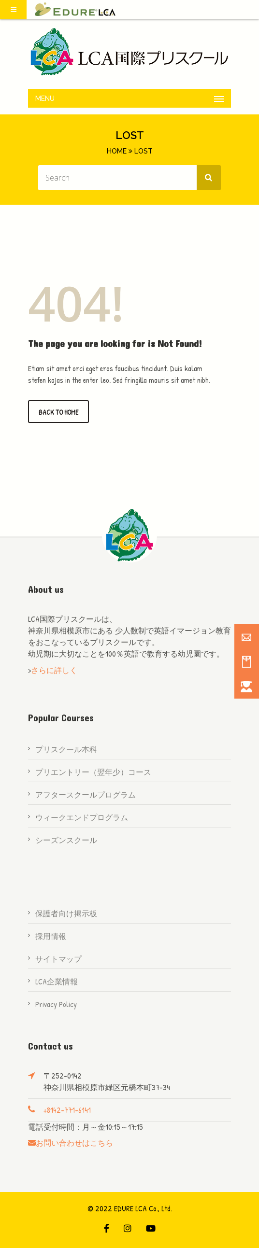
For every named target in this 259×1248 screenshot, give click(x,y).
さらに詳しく (54, 670)
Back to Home (58, 412)
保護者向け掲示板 (66, 913)
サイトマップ (58, 959)
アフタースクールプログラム (85, 794)
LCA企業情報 (56, 981)
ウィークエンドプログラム (81, 817)
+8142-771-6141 (67, 1110)
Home (117, 151)
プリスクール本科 (66, 749)
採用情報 (50, 936)
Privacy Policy (56, 1004)
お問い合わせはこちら (74, 1142)
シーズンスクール (66, 840)
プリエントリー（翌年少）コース (93, 772)
